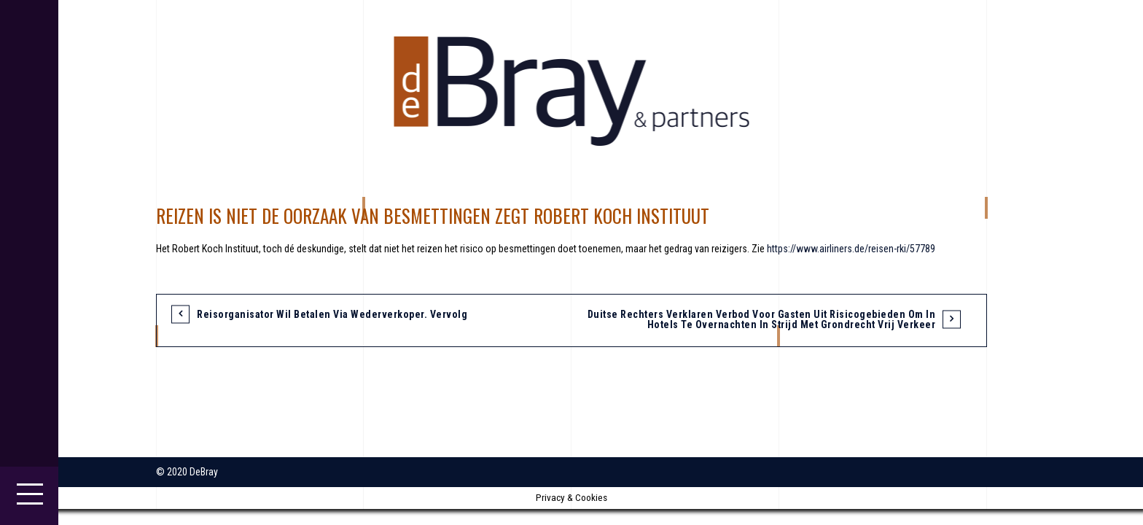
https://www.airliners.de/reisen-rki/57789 (851, 248)
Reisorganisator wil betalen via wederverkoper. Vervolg (332, 314)
